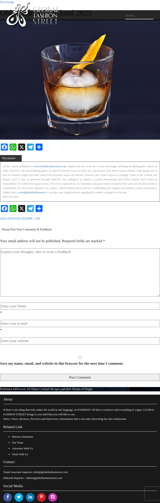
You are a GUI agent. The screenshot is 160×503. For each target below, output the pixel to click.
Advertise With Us (22, 448)
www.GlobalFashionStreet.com (50, 166)
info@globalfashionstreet (32, 192)
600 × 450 (34, 218)
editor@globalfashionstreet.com (44, 478)
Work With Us (20, 454)
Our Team (17, 442)
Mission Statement (22, 436)
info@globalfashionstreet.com (51, 472)
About (8, 399)
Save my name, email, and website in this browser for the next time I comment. (62, 363)
